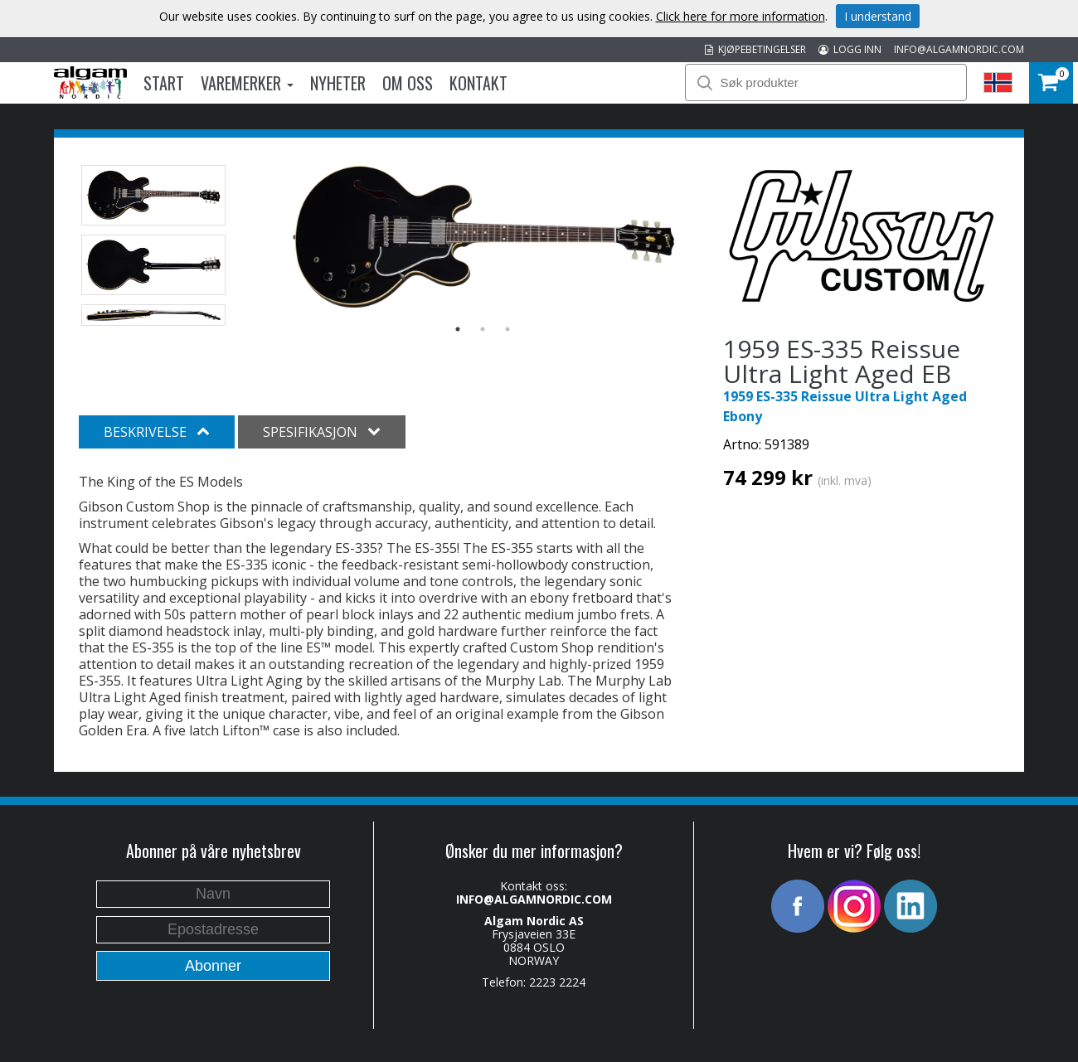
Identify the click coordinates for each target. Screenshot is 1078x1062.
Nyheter (338, 82)
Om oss (407, 82)
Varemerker (247, 82)
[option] (483, 237)
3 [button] (507, 329)
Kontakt (478, 82)
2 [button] (482, 329)
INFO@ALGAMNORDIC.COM (959, 49)
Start (163, 82)
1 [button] (457, 329)
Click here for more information (740, 16)
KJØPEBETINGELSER (755, 49)
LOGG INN (849, 49)
